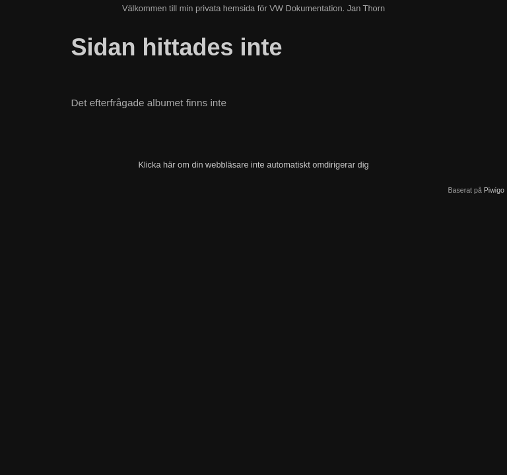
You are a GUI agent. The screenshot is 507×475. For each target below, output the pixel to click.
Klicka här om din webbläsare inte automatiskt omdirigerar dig (253, 165)
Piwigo (494, 190)
